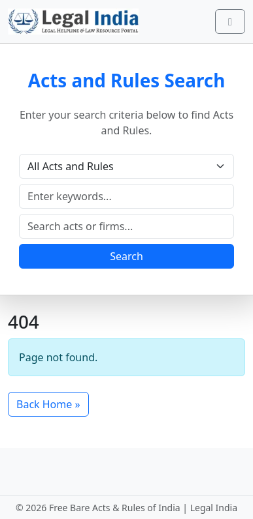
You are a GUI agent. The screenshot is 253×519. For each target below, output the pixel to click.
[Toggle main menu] (230, 21)
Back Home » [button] (48, 404)
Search (126, 256)
